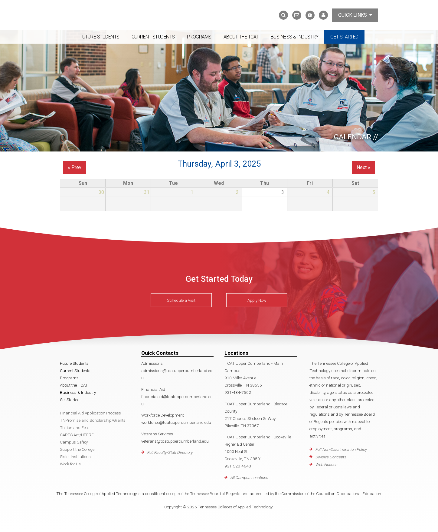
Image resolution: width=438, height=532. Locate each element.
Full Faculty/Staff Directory (170, 452)
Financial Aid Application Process (90, 413)
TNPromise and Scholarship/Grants (93, 420)
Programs (199, 37)
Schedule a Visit (181, 300)
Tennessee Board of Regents (215, 493)
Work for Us (70, 463)
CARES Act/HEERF (77, 434)
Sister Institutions (75, 456)
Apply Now (256, 300)
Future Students (99, 37)
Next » (363, 167)
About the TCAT (241, 37)
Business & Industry (295, 37)
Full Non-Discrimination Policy (341, 449)
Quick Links (355, 15)
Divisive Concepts (330, 456)
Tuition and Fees (75, 427)
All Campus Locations (249, 477)
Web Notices (326, 464)
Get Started (344, 37)
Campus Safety (74, 442)
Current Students (153, 37)
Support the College (77, 449)
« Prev (74, 167)
